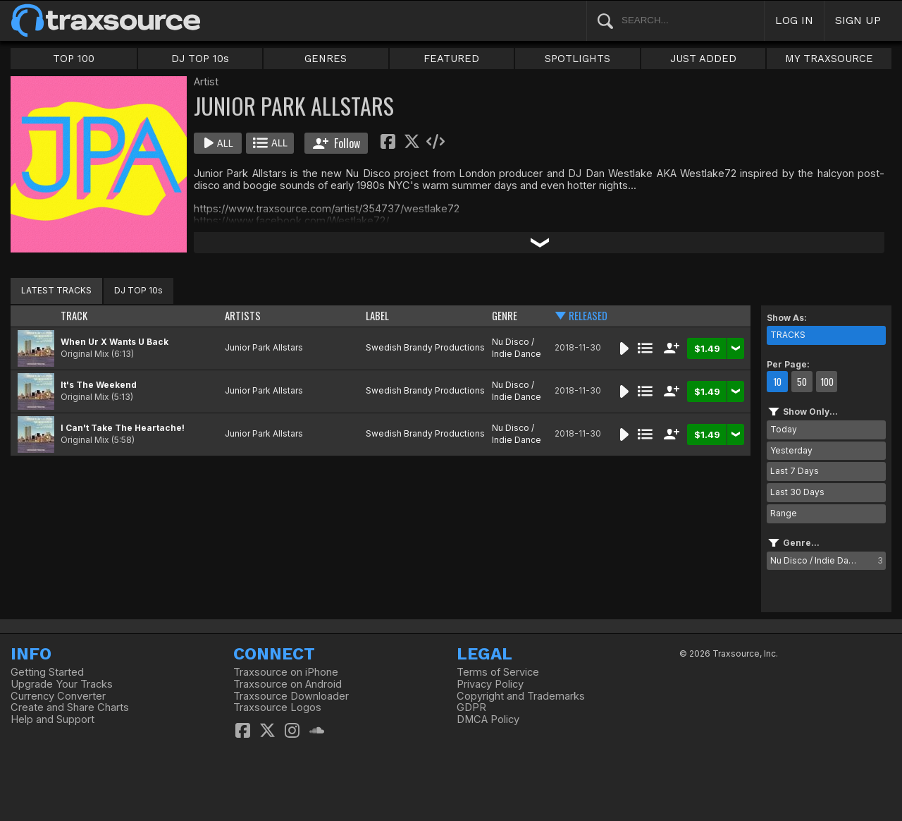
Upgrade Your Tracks (62, 684)
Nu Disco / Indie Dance (516, 347)
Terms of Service (498, 672)
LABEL (377, 315)
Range (783, 513)
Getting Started (47, 672)
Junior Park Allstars (264, 347)
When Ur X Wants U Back (114, 341)
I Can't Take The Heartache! (123, 427)
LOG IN (794, 20)
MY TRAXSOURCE (829, 58)
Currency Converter (58, 696)
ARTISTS (243, 315)
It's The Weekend (99, 384)
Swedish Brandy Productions (425, 347)
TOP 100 (73, 58)
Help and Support (52, 719)
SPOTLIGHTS (577, 58)
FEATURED (451, 58)
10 (777, 382)
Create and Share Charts (70, 707)
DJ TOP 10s (200, 58)
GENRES (325, 58)
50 (802, 382)
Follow (336, 143)
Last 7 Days (794, 471)
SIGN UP (858, 20)
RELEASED (588, 315)
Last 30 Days (797, 492)
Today (783, 429)
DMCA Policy (488, 719)
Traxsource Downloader (291, 696)
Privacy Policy (490, 684)
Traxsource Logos (277, 707)
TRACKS (787, 334)
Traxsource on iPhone (285, 672)
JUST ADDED (703, 58)
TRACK (74, 315)
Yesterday (791, 450)
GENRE (504, 315)
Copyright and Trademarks (521, 696)
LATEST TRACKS (56, 290)
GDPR (471, 707)
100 (827, 382)
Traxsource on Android (287, 684)
